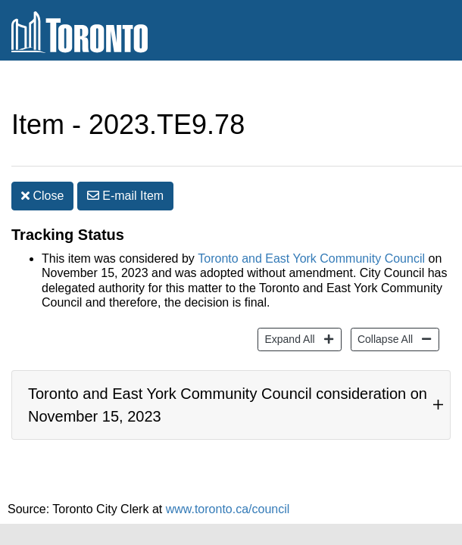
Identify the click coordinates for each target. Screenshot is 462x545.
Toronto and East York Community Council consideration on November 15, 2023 (227, 390)
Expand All (287, 315)
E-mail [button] (125, 165)
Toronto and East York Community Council (311, 235)
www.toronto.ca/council (228, 501)
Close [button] (42, 165)
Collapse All (383, 315)
